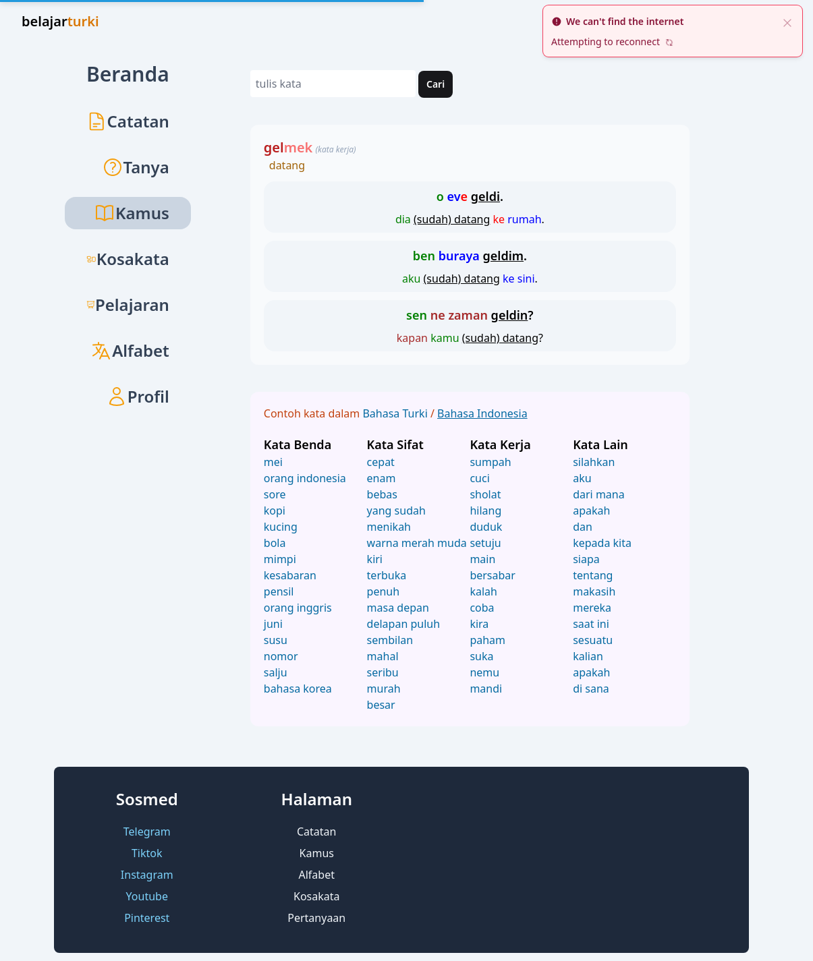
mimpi (280, 559)
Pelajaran (127, 304)
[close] (787, 21)
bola (275, 542)
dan (582, 526)
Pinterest (146, 917)
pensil (279, 591)
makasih (594, 591)
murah (384, 688)
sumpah (490, 462)
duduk (486, 526)
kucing (281, 526)
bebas (382, 494)
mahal (383, 656)
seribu (383, 672)
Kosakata (127, 258)
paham (487, 640)
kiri (375, 559)
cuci (479, 478)
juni (273, 623)
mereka (592, 607)
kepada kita (602, 542)
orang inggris (298, 607)
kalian (588, 656)
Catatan (127, 121)
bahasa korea (298, 688)
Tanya (135, 167)
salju (275, 672)
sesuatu (593, 640)
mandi (486, 688)
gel (288, 147)
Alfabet (129, 350)
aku (582, 478)
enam (381, 478)
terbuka (387, 575)
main (482, 559)
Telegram (147, 831)
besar (381, 704)
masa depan (398, 607)
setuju (485, 542)
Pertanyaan (316, 917)
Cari (435, 84)
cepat (381, 462)
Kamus (317, 853)
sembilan (390, 640)
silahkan (594, 462)
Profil (137, 396)
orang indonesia (305, 478)
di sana (591, 688)
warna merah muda (417, 542)
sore (275, 494)
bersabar (492, 575)
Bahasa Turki (396, 413)
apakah (591, 510)
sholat (485, 494)
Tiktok (147, 853)
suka (481, 656)
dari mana (599, 494)
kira (479, 623)
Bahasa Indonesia (482, 413)
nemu (484, 672)
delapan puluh (403, 623)
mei (273, 462)
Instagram (147, 874)
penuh (383, 591)
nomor (281, 656)
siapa (586, 559)
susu (275, 640)
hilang (485, 510)
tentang (593, 575)
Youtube (147, 896)
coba (482, 607)
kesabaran (290, 575)
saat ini (591, 623)
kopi (274, 510)
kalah (483, 591)
